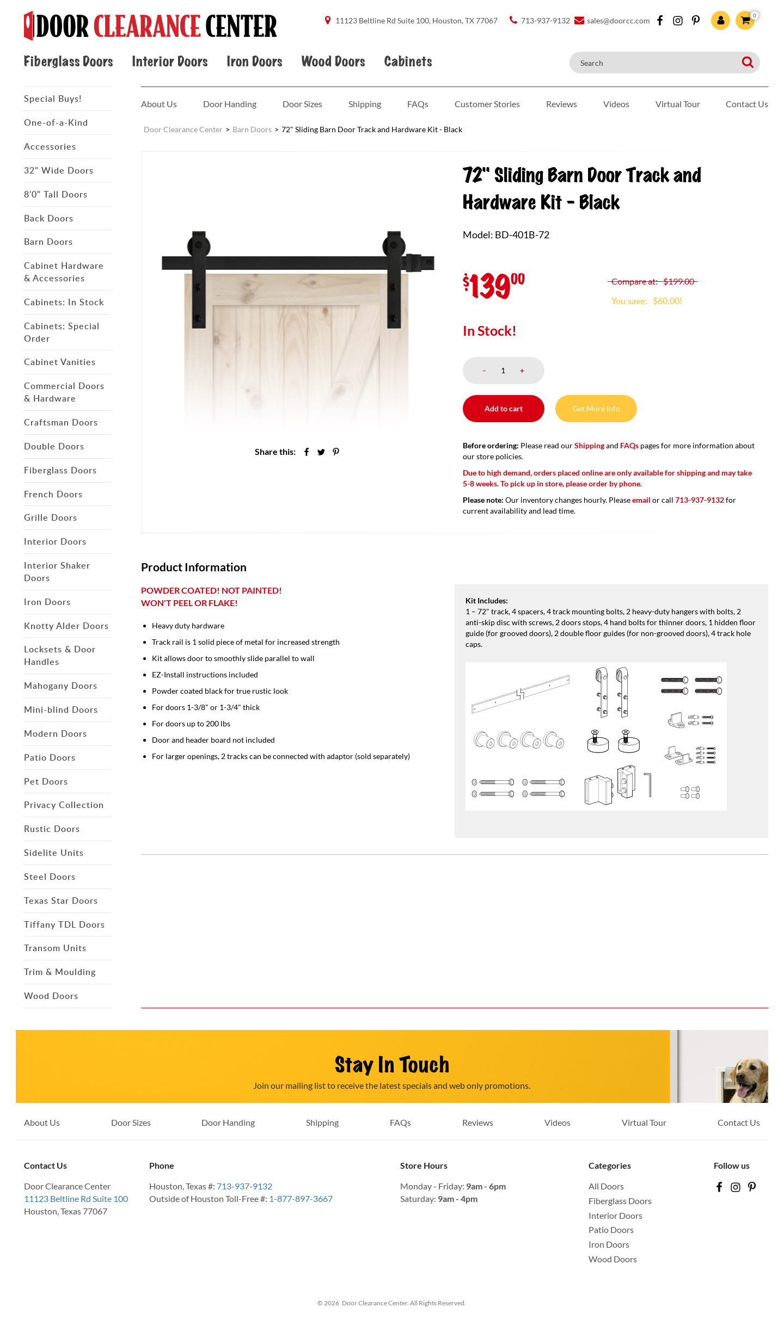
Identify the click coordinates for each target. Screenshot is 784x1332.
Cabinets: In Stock (64, 302)
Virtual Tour (678, 103)
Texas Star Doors (61, 900)
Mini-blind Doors (61, 710)
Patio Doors (50, 757)
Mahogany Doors (60, 686)
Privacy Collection (64, 805)
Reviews (561, 103)
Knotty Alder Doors (66, 626)
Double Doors (54, 446)
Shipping (364, 103)
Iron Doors (254, 61)
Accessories (50, 146)
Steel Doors (50, 877)
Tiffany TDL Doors (64, 924)
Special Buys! (53, 98)
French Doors (53, 494)
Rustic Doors (52, 829)
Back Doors (49, 218)
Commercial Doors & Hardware (64, 392)
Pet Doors (46, 781)
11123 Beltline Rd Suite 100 (76, 1198)
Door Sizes (302, 103)
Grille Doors (50, 517)
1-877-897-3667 (301, 1198)
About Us (159, 103)
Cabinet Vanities (60, 362)
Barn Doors (48, 242)
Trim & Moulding (60, 972)
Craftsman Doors (61, 422)
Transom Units (55, 948)
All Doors (606, 1186)
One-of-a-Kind (56, 122)
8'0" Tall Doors (56, 194)
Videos (616, 103)
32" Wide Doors (59, 170)
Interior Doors (169, 61)
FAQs (417, 103)
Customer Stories (487, 103)
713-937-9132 (244, 1186)
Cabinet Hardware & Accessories (64, 272)
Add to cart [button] (504, 408)
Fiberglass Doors (68, 61)
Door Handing (229, 103)
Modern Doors (55, 733)
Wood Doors (333, 61)
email (641, 499)
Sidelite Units (54, 853)
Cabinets (408, 61)
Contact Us (747, 103)
